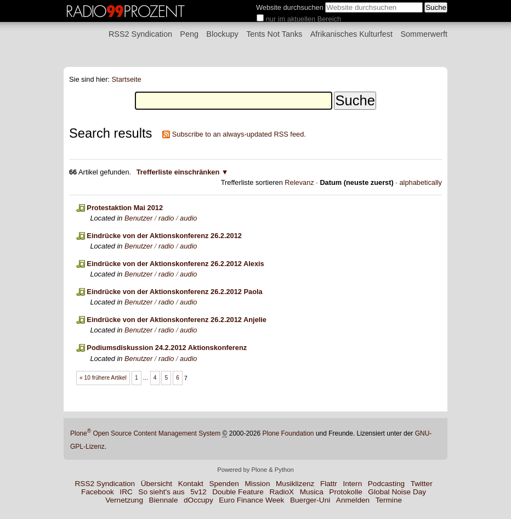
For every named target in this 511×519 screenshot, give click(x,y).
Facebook (97, 492)
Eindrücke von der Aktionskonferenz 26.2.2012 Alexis (175, 264)
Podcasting (386, 483)
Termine (389, 500)
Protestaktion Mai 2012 (125, 208)
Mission (257, 483)
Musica (311, 492)
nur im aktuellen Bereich (303, 19)
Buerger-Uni (310, 500)
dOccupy (198, 500)
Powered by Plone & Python (255, 469)
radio (166, 218)
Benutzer (138, 218)
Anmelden (353, 500)
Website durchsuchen (289, 7)
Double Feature (238, 492)
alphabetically (420, 182)
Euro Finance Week (251, 500)
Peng (189, 34)
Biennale (163, 500)
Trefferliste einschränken (178, 172)
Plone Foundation (288, 433)
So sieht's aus (161, 492)
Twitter (422, 483)
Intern (352, 483)
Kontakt (190, 483)
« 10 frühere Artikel (103, 378)
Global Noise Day (397, 492)
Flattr (328, 483)
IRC (126, 492)
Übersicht (156, 483)
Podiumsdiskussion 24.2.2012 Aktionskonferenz (167, 347)
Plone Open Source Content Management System (145, 433)
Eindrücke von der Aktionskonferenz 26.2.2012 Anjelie (176, 319)
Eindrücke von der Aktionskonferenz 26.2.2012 (164, 236)
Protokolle (345, 492)
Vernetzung (124, 500)
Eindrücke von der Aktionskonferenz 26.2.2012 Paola (174, 291)
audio (188, 218)
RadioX (282, 492)
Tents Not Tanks (274, 34)
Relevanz (299, 182)
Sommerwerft (423, 34)
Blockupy (222, 34)
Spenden (224, 483)
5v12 (198, 492)
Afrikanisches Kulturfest (351, 34)
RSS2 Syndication (140, 34)
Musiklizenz (295, 483)
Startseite (126, 79)
